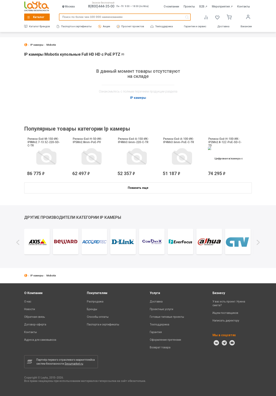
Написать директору (226, 320)
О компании (171, 6)
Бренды (92, 309)
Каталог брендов (39, 26)
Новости (29, 309)
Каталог (38, 17)
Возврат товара (160, 347)
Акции (106, 26)
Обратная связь (34, 316)
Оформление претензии (165, 339)
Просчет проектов (132, 26)
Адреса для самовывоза (40, 339)
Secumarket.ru (74, 363)
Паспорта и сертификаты (76, 26)
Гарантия (156, 332)
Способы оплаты (98, 316)
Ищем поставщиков (225, 312)
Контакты (243, 6)
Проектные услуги (161, 309)
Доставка (223, 26)
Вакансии (246, 26)
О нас (27, 301)
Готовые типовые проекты (167, 316)
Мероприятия (222, 6)
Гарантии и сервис (195, 26)
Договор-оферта (35, 324)
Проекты (189, 6)
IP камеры (138, 98)
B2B (203, 6)
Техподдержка (164, 26)
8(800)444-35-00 (101, 6)
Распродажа (95, 301)
